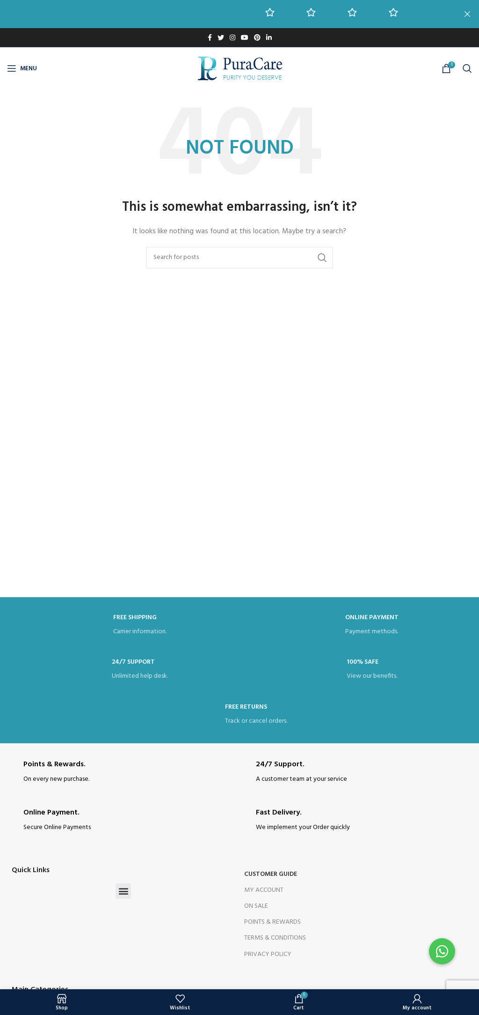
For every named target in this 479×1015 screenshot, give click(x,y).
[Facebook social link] (210, 37)
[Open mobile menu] (22, 68)
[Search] (467, 68)
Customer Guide (270, 874)
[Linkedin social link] (269, 37)
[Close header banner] (467, 14)
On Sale (256, 906)
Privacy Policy (267, 954)
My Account (263, 890)
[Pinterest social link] (257, 37)
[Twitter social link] (221, 37)
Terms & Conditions (275, 938)
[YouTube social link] (244, 37)
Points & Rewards (272, 922)
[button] (123, 891)
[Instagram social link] (232, 37)
